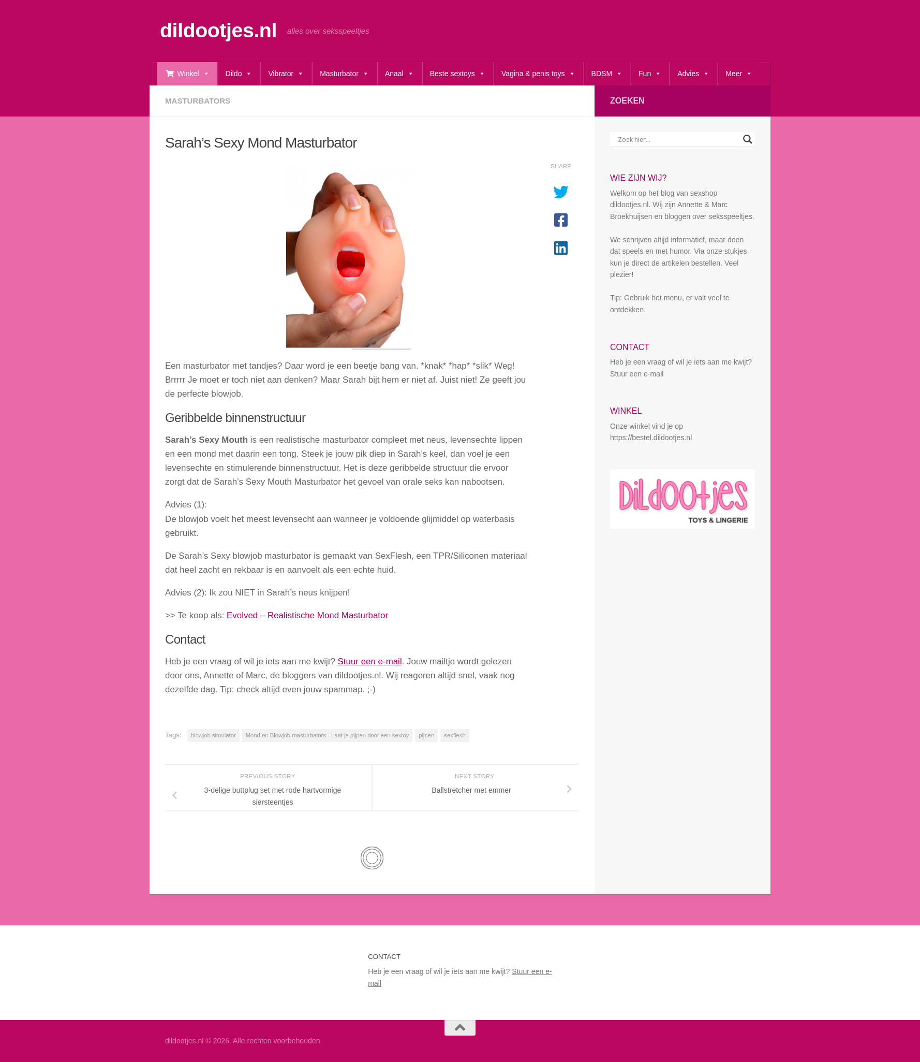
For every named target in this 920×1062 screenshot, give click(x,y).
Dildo (239, 73)
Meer (738, 73)
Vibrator (286, 73)
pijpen (426, 735)
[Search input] (678, 139)
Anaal (399, 73)
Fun (650, 73)
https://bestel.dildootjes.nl (651, 437)
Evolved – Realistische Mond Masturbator (307, 615)
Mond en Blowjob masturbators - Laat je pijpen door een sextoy (327, 735)
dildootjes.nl (218, 30)
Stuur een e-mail (370, 661)
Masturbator (344, 73)
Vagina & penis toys (538, 73)
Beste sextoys (457, 73)
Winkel (193, 73)
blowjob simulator (213, 735)
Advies (693, 73)
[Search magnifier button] (747, 139)
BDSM (606, 73)
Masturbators (197, 100)
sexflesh (454, 735)
